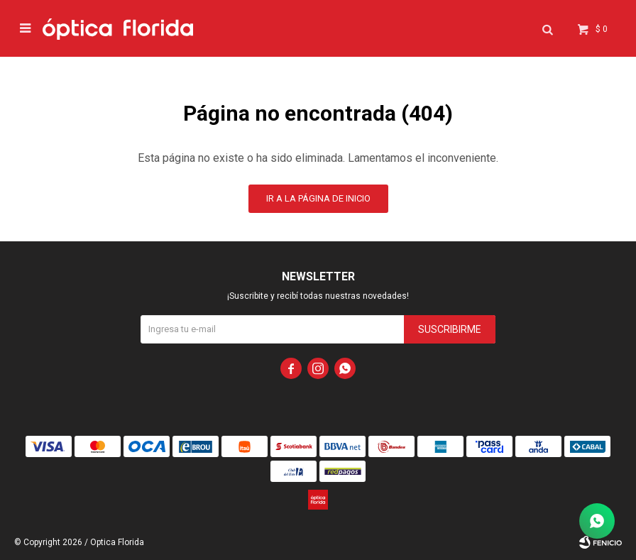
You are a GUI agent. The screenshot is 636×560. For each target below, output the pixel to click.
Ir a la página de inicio (318, 198)
